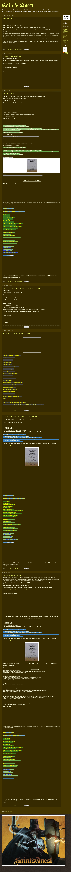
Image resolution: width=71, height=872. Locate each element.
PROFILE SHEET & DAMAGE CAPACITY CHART (65, 36)
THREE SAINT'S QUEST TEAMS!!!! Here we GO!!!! (21, 288)
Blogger (40, 869)
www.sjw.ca (10, 445)
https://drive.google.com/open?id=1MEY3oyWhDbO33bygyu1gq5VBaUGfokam (20, 589)
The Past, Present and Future (12, 56)
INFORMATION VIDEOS (65, 30)
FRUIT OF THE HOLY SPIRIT (65, 32)
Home (29, 809)
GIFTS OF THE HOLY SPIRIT (65, 27)
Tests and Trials (8, 93)
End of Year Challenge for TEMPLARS (16, 333)
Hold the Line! (8, 18)
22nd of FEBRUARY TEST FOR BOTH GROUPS (20, 417)
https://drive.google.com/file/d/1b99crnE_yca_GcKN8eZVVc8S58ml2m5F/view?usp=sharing (23, 404)
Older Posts (58, 809)
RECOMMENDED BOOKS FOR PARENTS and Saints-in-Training (66, 40)
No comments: (19, 49)
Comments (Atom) (9, 811)
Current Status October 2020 (12, 575)
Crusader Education (66, 53)
